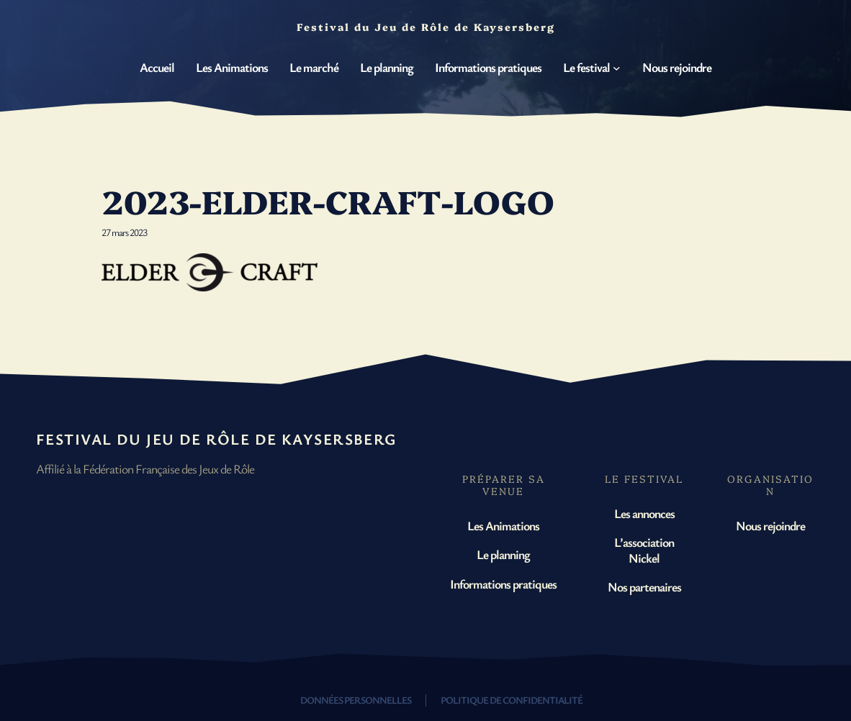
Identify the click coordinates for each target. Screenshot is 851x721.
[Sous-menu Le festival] (617, 67)
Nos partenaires (644, 586)
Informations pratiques (503, 583)
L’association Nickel (644, 549)
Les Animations (503, 525)
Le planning (503, 554)
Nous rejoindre (770, 525)
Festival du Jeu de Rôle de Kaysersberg (216, 438)
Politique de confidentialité (511, 700)
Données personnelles (355, 700)
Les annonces (644, 513)
